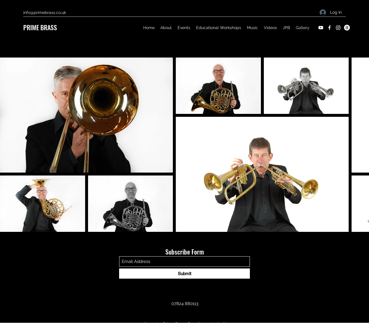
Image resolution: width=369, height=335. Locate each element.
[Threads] (347, 28)
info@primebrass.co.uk (44, 12)
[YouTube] (321, 28)
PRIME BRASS (40, 27)
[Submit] (184, 273)
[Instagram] (338, 28)
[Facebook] (329, 28)
